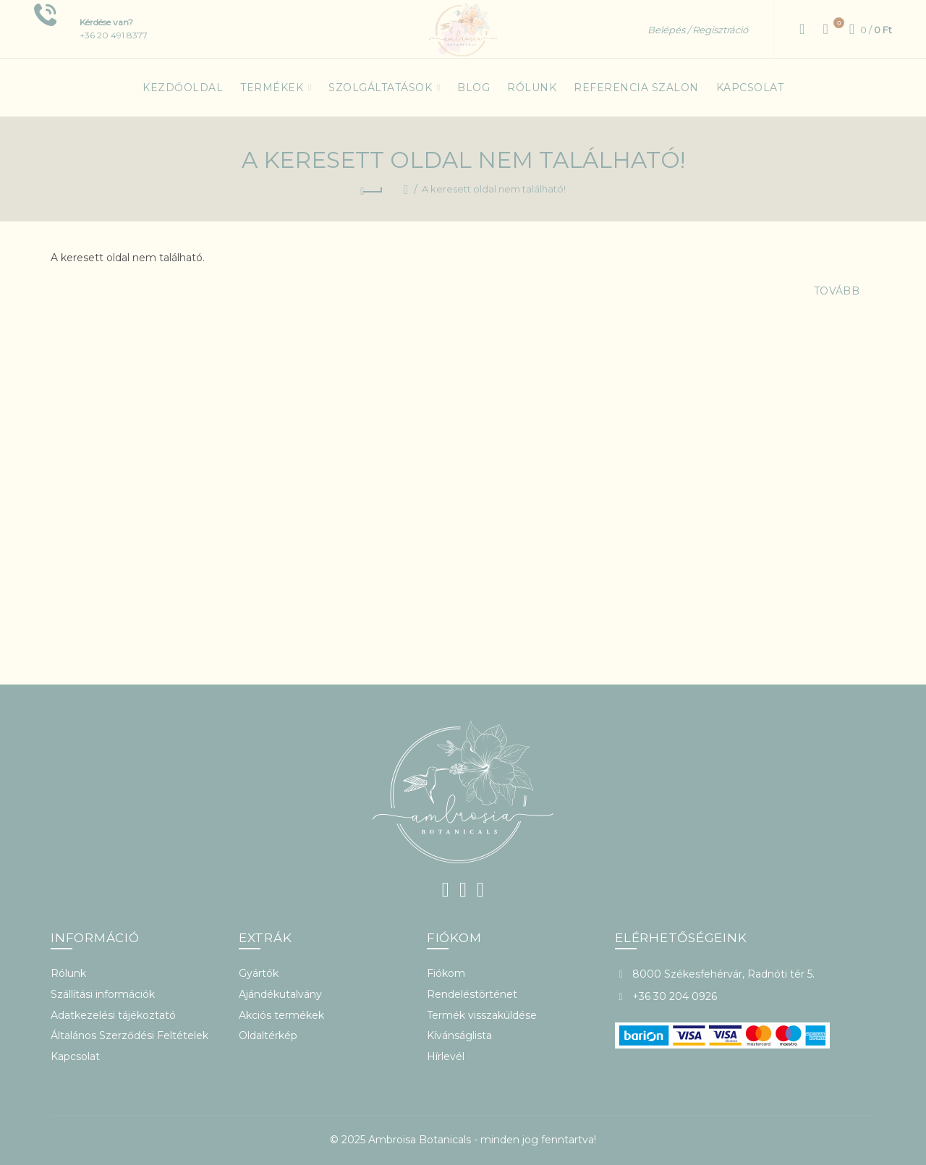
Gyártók (259, 973)
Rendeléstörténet (472, 994)
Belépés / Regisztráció (697, 29)
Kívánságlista (459, 1035)
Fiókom (446, 973)
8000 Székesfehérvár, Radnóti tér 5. (723, 973)
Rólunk (68, 973)
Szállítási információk (103, 994)
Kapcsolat (75, 1056)
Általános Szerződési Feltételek (129, 1035)
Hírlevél (445, 1056)
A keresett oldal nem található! (494, 189)
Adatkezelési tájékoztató (113, 1015)
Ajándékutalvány (280, 994)
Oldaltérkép (268, 1035)
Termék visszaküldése (482, 1015)
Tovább (836, 290)
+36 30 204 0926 (674, 996)
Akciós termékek (281, 1015)
